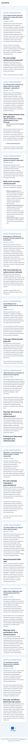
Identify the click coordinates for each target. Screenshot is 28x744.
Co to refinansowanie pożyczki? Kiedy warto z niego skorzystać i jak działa (13, 17)
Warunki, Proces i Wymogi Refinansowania (12, 301)
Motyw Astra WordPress (14, 740)
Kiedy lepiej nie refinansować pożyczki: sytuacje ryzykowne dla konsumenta (13, 238)
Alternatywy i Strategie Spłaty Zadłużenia (12, 12)
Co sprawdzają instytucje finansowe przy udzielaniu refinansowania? (11, 664)
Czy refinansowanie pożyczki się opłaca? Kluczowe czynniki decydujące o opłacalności (13, 86)
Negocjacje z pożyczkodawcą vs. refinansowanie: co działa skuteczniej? (13, 454)
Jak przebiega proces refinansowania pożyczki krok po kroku (13, 305)
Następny (14, 730)
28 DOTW (5, 3)
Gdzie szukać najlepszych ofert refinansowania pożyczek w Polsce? (12, 592)
